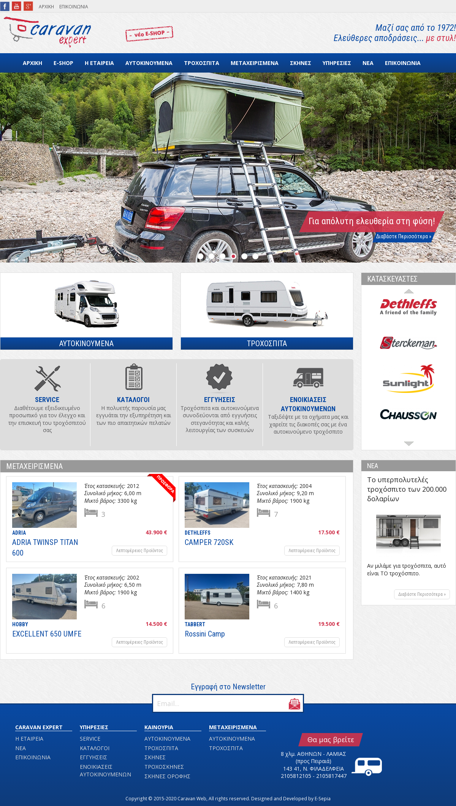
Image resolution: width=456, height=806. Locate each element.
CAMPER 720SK (209, 542)
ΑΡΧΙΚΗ (46, 6)
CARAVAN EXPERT (39, 727)
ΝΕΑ (368, 63)
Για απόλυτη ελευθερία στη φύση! (372, 221)
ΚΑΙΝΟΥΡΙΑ (158, 727)
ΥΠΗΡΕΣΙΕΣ (337, 63)
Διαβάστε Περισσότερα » (403, 236)
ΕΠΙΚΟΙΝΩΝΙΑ (73, 6)
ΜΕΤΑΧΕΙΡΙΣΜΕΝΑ (255, 63)
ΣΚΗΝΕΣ (300, 63)
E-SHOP (63, 63)
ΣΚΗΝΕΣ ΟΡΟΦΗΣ (167, 776)
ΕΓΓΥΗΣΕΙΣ (93, 757)
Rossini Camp (205, 633)
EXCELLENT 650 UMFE (46, 633)
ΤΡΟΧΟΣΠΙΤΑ (201, 63)
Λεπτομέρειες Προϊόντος (139, 550)
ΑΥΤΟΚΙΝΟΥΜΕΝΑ (149, 63)
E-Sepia (323, 798)
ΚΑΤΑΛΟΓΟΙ (94, 748)
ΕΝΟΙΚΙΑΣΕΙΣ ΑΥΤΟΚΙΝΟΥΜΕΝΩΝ (105, 770)
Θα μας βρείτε (330, 739)
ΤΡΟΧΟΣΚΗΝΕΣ (164, 766)
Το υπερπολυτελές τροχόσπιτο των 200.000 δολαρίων (406, 489)
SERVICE (90, 738)
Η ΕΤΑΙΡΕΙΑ (99, 63)
